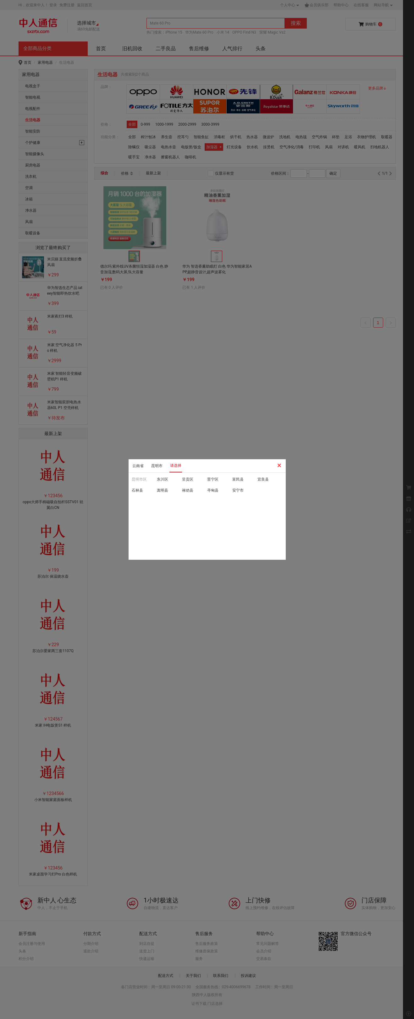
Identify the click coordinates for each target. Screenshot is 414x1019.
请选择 (175, 465)
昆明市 (157, 466)
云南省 (138, 466)
